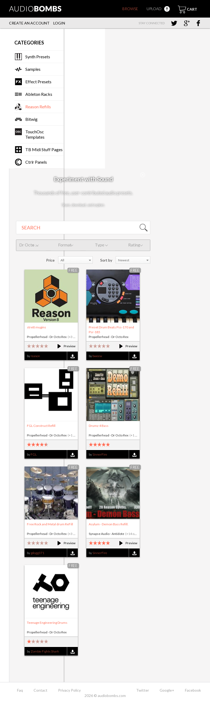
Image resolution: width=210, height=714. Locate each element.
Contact (40, 690)
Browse (130, 8)
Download (72, 356)
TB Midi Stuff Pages (44, 149)
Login (59, 23)
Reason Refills (38, 106)
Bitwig (31, 119)
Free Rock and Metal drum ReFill (50, 524)
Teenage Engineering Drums (47, 623)
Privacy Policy (69, 690)
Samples (33, 69)
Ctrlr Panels (36, 161)
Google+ (167, 690)
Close (142, 174)
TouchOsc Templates (35, 134)
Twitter (142, 690)
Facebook (193, 690)
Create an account (29, 23)
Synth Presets (37, 56)
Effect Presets (38, 81)
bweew (97, 356)
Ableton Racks (38, 94)
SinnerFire (99, 454)
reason (35, 356)
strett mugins (36, 327)
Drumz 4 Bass (98, 426)
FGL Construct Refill (41, 426)
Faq (20, 690)
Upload (158, 8)
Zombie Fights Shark (45, 651)
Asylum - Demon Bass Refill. (108, 524)
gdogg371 (37, 553)
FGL (34, 454)
